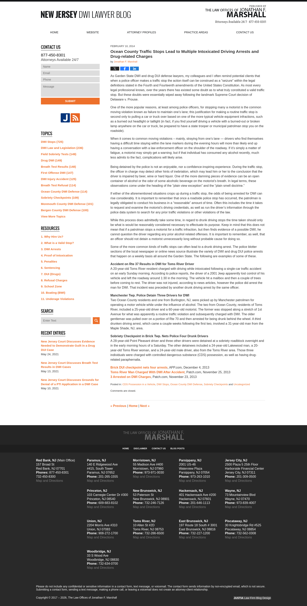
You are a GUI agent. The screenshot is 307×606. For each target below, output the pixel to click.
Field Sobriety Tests (58, 154)
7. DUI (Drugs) (50, 274)
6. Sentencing (50, 267)
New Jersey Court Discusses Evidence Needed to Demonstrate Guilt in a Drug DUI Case (68, 346)
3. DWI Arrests (51, 249)
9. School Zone (51, 286)
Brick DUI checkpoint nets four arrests (139, 367)
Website (93, 32)
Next (145, 406)
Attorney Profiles (141, 32)
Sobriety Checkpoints (216, 384)
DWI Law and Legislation (62, 147)
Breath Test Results (58, 166)
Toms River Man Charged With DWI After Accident (147, 372)
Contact (245, 32)
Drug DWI (51, 160)
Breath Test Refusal (58, 185)
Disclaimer (140, 448)
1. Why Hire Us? (52, 236)
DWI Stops (163, 384)
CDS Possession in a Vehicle (138, 384)
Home (54, 32)
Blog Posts (177, 448)
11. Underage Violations (57, 299)
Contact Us (159, 448)
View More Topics (53, 216)
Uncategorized (242, 384)
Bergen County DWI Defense (64, 210)
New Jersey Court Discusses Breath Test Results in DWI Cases (69, 365)
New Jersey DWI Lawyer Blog (86, 14)
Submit (70, 101)
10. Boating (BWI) (53, 292)
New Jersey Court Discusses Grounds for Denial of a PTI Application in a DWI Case (70, 382)
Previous (118, 406)
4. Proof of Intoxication (57, 255)
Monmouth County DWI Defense (67, 204)
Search (96, 320)
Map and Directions (49, 480)
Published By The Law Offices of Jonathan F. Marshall (235, 14)
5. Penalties (49, 261)
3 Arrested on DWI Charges (130, 377)
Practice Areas (196, 32)
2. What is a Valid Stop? (57, 243)
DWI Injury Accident (58, 179)
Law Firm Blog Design (252, 598)
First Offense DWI (57, 172)
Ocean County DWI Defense (186, 384)
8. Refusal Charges (54, 280)
